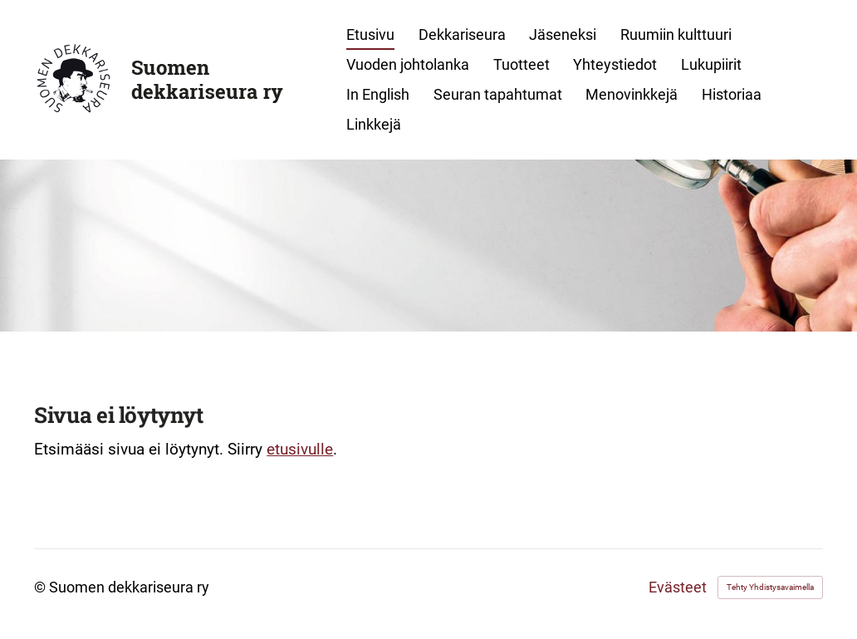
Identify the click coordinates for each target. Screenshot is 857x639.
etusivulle (300, 449)
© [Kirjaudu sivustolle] (41, 587)
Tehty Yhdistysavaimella (770, 587)
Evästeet (678, 587)
